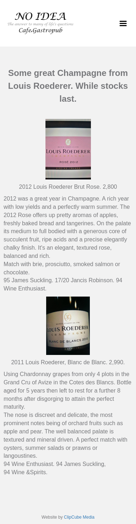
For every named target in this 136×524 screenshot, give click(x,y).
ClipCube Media (79, 517)
